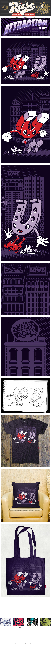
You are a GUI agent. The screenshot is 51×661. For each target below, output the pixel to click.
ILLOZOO (25, 17)
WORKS (16, 17)
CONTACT (34, 17)
